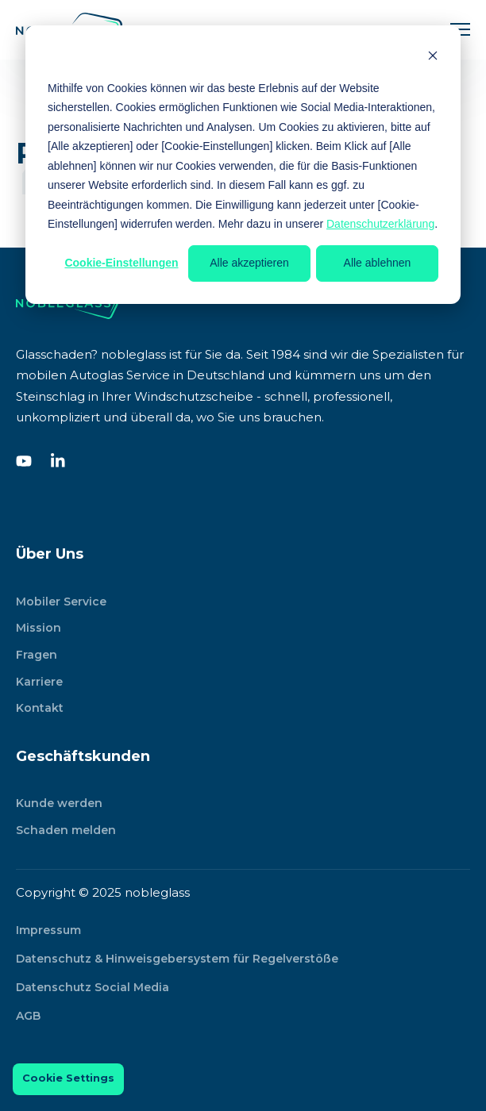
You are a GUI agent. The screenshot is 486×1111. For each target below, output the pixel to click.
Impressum (48, 930)
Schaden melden (66, 830)
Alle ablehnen (377, 262)
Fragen (36, 655)
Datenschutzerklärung (380, 223)
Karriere (39, 682)
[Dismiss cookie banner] (432, 57)
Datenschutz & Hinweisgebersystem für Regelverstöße (177, 958)
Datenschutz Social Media (92, 987)
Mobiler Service (61, 601)
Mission (38, 628)
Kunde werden (59, 803)
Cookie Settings (68, 1078)
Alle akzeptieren (249, 262)
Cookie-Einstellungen (121, 262)
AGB (28, 1016)
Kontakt (40, 708)
